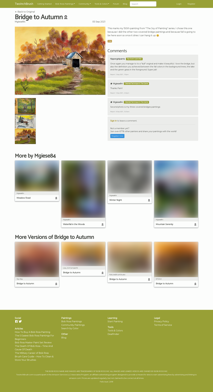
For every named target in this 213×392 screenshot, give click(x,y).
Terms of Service (163, 325)
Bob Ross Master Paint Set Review (33, 342)
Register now (117, 136)
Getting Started (44, 4)
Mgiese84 (20, 21)
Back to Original (25, 11)
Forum (116, 4)
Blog (125, 4)
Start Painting (115, 321)
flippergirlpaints (117, 59)
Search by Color (70, 328)
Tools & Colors (101, 4)
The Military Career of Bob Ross (32, 353)
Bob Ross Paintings (64, 4)
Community (84, 4)
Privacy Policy (161, 321)
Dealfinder (113, 334)
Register (191, 4)
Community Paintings (73, 325)
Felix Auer (104, 382)
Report (112, 74)
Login (178, 4)
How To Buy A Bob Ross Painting (32, 332)
